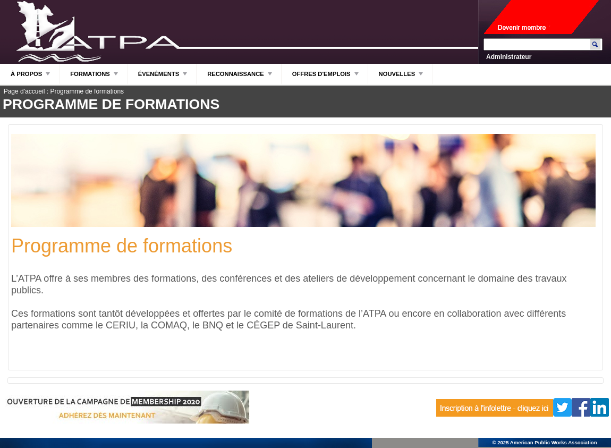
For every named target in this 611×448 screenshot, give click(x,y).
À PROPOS (31, 77)
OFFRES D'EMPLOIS (326, 77)
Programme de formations (87, 91)
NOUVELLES (402, 77)
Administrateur (508, 57)
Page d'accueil (24, 91)
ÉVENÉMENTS (163, 77)
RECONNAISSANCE (240, 77)
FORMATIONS (94, 77)
